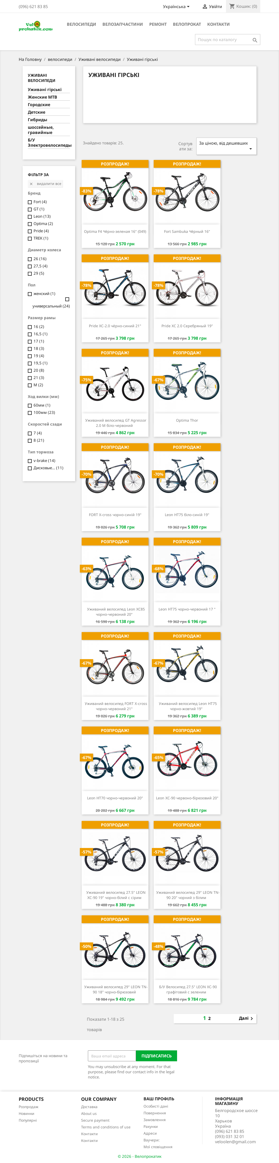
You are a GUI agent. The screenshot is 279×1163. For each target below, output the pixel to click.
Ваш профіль (159, 1099)
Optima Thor (187, 420)
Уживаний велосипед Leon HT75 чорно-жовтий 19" (188, 706)
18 (39, 348)
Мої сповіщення (158, 1146)
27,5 (41, 265)
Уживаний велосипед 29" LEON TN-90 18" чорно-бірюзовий (116, 989)
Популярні (28, 1120)
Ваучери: (152, 1140)
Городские (39, 104)
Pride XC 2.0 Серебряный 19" (187, 325)
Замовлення (155, 1119)
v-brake (44, 460)
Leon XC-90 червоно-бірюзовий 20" (187, 797)
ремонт (158, 24)
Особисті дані (156, 1106)
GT (39, 208)
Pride (41, 230)
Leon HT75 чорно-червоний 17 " (187, 609)
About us (89, 1113)
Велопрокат (187, 24)
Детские (36, 112)
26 (40, 258)
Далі (247, 1019)
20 (39, 370)
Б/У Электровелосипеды (49, 142)
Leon (42, 216)
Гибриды (37, 120)
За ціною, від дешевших (226, 146)
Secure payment (95, 1120)
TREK (41, 238)
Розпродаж (28, 1106)
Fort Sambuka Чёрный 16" (187, 231)
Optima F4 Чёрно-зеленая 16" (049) (115, 231)
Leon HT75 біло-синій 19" (187, 514)
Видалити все (45, 183)
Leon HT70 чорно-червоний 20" (115, 797)
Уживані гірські (45, 89)
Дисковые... (48, 467)
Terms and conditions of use (106, 1127)
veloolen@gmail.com (235, 1142)
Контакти (218, 24)
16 (39, 326)
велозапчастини (122, 24)
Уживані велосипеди (41, 78)
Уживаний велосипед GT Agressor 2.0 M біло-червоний (115, 423)
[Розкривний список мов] (177, 7)
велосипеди (81, 24)
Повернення (155, 1112)
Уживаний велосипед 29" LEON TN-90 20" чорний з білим (188, 895)
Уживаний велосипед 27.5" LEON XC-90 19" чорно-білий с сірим (116, 895)
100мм (44, 412)
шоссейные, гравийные (41, 130)
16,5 (41, 333)
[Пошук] (227, 39)
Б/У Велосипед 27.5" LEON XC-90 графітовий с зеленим (188, 989)
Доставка (89, 1106)
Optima (43, 223)
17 (39, 341)
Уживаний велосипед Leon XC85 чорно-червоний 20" (116, 612)
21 (39, 377)
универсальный (51, 306)
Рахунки (151, 1126)
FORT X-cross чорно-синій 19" (115, 514)
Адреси (150, 1133)
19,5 (41, 362)
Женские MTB (42, 97)
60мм (42, 405)
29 (39, 273)
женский (44, 293)
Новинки (26, 1113)
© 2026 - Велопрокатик (139, 1156)
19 (39, 355)
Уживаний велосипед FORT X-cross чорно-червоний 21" (116, 706)
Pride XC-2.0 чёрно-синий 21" (115, 325)
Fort (40, 201)
